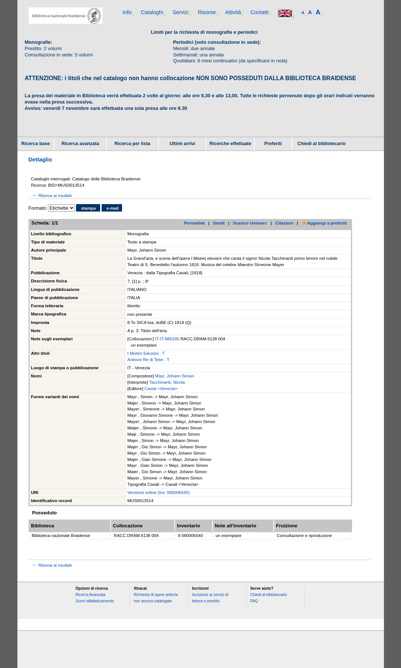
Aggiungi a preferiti (324, 222)
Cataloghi (152, 12)
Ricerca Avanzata (90, 595)
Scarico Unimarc (250, 222)
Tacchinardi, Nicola (167, 382)
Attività (233, 12)
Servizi (180, 12)
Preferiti (273, 143)
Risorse (207, 12)
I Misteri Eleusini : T (145, 353)
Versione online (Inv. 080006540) (158, 492)
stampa (88, 208)
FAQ (254, 601)
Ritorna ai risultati (51, 195)
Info (127, 12)
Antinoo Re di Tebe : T (148, 359)
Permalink (194, 222)
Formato (37, 208)
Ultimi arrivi (182, 143)
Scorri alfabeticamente (94, 601)
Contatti (259, 12)
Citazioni (284, 222)
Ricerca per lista (132, 143)
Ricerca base (35, 143)
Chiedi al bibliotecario (322, 143)
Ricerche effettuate (231, 143)
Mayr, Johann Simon (174, 376)
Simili (218, 222)
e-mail (112, 208)
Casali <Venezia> (161, 388)
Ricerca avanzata (80, 143)
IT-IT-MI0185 (167, 339)
